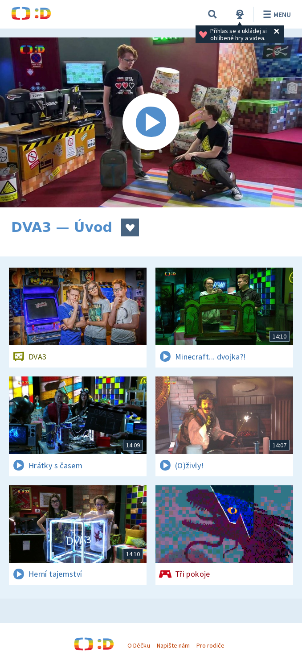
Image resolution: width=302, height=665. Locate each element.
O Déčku (138, 645)
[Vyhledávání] (212, 14)
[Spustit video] (151, 122)
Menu (275, 14)
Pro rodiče (210, 645)
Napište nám (173, 645)
